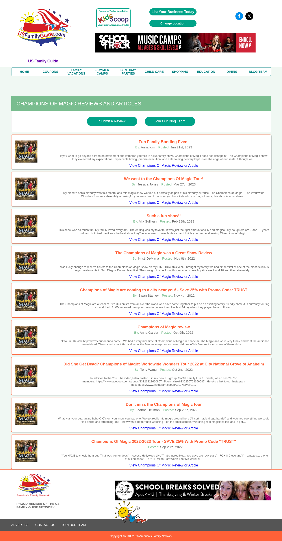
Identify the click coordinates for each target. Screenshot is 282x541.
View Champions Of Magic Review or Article (163, 165)
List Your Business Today (173, 12)
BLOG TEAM (258, 71)
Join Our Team (74, 525)
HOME (24, 71)
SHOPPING (180, 71)
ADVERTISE (20, 525)
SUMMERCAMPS (102, 71)
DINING (232, 71)
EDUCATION (206, 71)
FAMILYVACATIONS (76, 71)
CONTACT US (45, 525)
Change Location (173, 23)
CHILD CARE (154, 71)
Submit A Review (112, 121)
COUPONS (50, 71)
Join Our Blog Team (169, 121)
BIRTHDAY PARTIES (128, 71)
